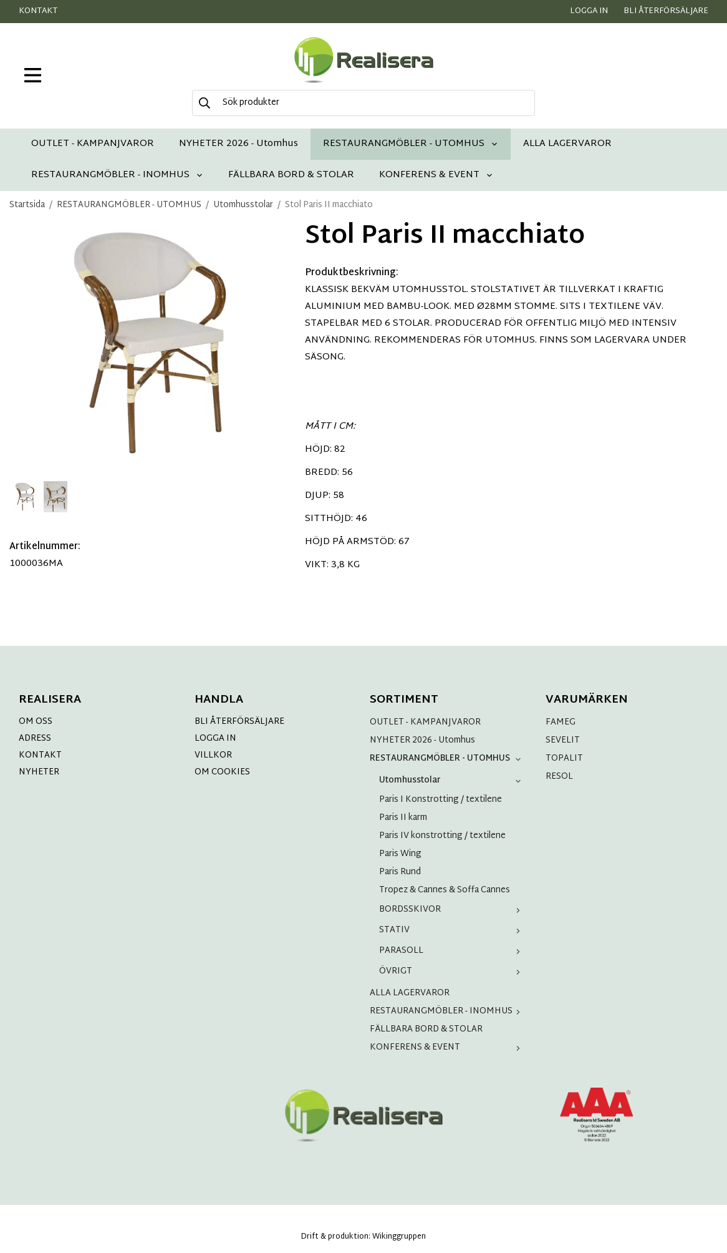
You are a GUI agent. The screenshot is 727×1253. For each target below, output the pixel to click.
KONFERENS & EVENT (436, 175)
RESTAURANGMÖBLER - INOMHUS (117, 175)
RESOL (559, 776)
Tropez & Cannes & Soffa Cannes (444, 890)
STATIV (452, 930)
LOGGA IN (215, 738)
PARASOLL (452, 950)
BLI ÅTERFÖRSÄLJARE (239, 721)
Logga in (589, 11)
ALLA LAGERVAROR (567, 143)
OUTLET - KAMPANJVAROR (92, 143)
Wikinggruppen (399, 1237)
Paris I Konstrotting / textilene (440, 799)
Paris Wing (400, 854)
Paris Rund (400, 872)
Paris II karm (403, 818)
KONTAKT (40, 755)
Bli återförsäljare (665, 11)
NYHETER (39, 772)
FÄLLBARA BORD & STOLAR (291, 175)
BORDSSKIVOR (452, 909)
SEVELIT (563, 740)
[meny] (33, 75)
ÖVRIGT (452, 971)
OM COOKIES (222, 772)
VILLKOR (213, 755)
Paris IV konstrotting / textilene (442, 836)
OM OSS (35, 721)
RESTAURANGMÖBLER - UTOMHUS (410, 143)
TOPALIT (564, 758)
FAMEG (560, 722)
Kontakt (38, 11)
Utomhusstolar (452, 780)
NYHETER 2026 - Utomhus (238, 143)
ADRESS (35, 738)
